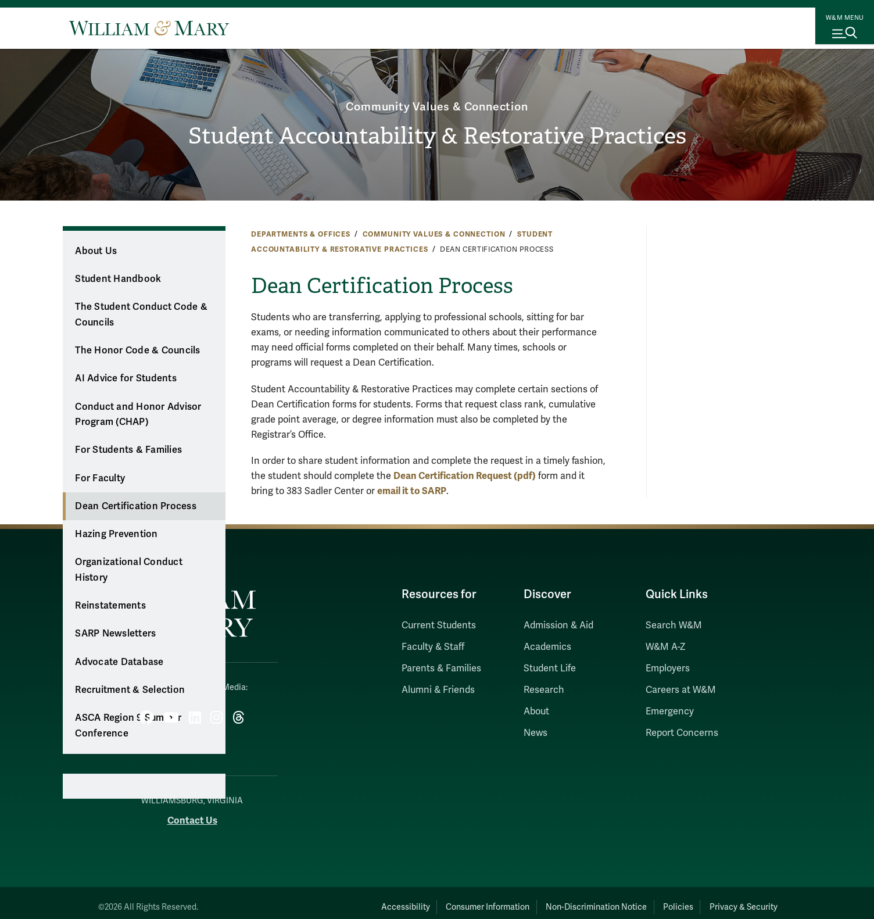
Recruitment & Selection (130, 690)
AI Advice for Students (126, 378)
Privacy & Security (735, 899)
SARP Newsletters (115, 633)
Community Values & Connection (436, 79)
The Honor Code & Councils (137, 350)
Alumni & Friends (438, 690)
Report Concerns (682, 733)
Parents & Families (441, 668)
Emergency (670, 711)
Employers (668, 668)
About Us (96, 251)
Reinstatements (110, 606)
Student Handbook (118, 279)
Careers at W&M (681, 690)
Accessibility (325, 899)
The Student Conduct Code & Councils (141, 314)
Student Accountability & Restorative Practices (437, 137)
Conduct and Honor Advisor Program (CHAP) (138, 414)
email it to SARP (411, 491)
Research (544, 690)
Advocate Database (119, 662)
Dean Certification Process (135, 506)
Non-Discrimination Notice (552, 899)
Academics (547, 647)
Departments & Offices (300, 234)
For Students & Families (128, 450)
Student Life (550, 668)
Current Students (439, 625)
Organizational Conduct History (128, 570)
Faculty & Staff (433, 647)
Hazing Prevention (116, 534)
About (536, 711)
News (535, 733)
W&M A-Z (666, 647)
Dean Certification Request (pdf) (464, 476)
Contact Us (192, 813)
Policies (652, 899)
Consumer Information (426, 899)
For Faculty (100, 478)
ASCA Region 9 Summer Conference (128, 725)
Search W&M (674, 625)
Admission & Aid (558, 625)
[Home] (149, 28)
